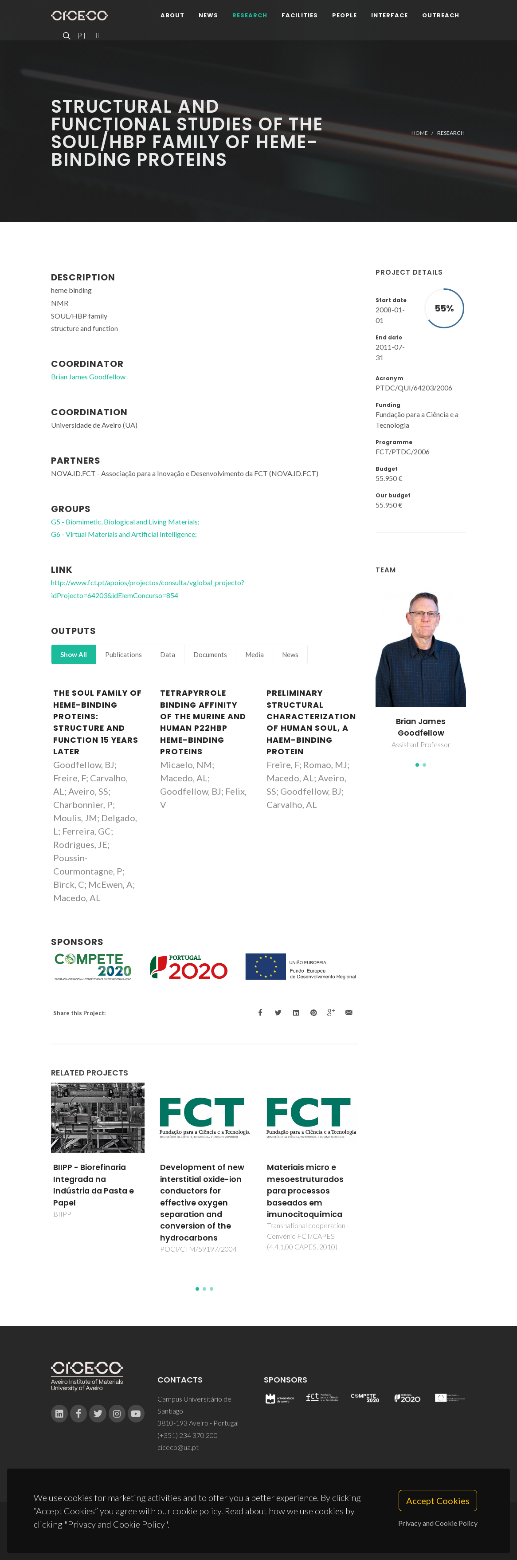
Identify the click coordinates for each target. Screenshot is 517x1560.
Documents (210, 654)
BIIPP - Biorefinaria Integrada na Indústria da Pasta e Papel (93, 1185)
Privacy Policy (258, 1536)
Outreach (440, 15)
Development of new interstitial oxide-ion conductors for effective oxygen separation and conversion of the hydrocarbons (202, 1202)
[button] (417, 765)
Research (249, 15)
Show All (73, 654)
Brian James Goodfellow (421, 727)
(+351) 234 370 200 (187, 1435)
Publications (123, 654)
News (208, 15)
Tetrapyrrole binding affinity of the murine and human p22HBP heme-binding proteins (203, 722)
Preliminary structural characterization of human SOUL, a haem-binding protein (311, 722)
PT (81, 35)
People (344, 15)
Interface (389, 15)
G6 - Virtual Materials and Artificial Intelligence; (124, 534)
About (172, 15)
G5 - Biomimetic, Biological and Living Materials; (125, 521)
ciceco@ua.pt (178, 1447)
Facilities (300, 15)
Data (167, 654)
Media (254, 654)
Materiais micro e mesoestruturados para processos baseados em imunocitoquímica (305, 1191)
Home (419, 133)
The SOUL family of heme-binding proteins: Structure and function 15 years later (97, 722)
